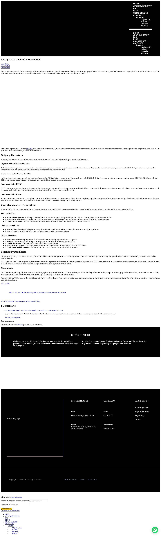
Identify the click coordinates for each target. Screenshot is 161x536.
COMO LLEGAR (140, 13)
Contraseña (5, 505)
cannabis (29, 149)
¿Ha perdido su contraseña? (10, 511)
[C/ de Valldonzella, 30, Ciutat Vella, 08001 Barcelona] (84, 443)
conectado (19, 325)
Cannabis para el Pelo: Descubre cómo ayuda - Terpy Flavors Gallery (29, 310)
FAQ (135, 8)
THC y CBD (5, 283)
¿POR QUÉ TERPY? (142, 6)
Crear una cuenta (16, 497)
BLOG (136, 11)
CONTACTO (138, 15)
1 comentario (5, 68)
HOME (136, 4)
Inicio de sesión (6, 508)
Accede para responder (13, 317)
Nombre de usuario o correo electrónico (15, 501)
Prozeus (25, 479)
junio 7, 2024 (5, 66)
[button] (140, 29)
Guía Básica (5, 64)
